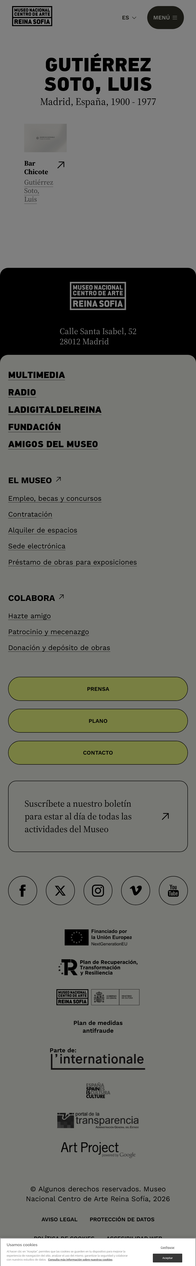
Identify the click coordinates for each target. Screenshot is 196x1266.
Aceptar (167, 1261)
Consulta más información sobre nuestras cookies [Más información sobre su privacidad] (80, 1263)
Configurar (168, 1250)
